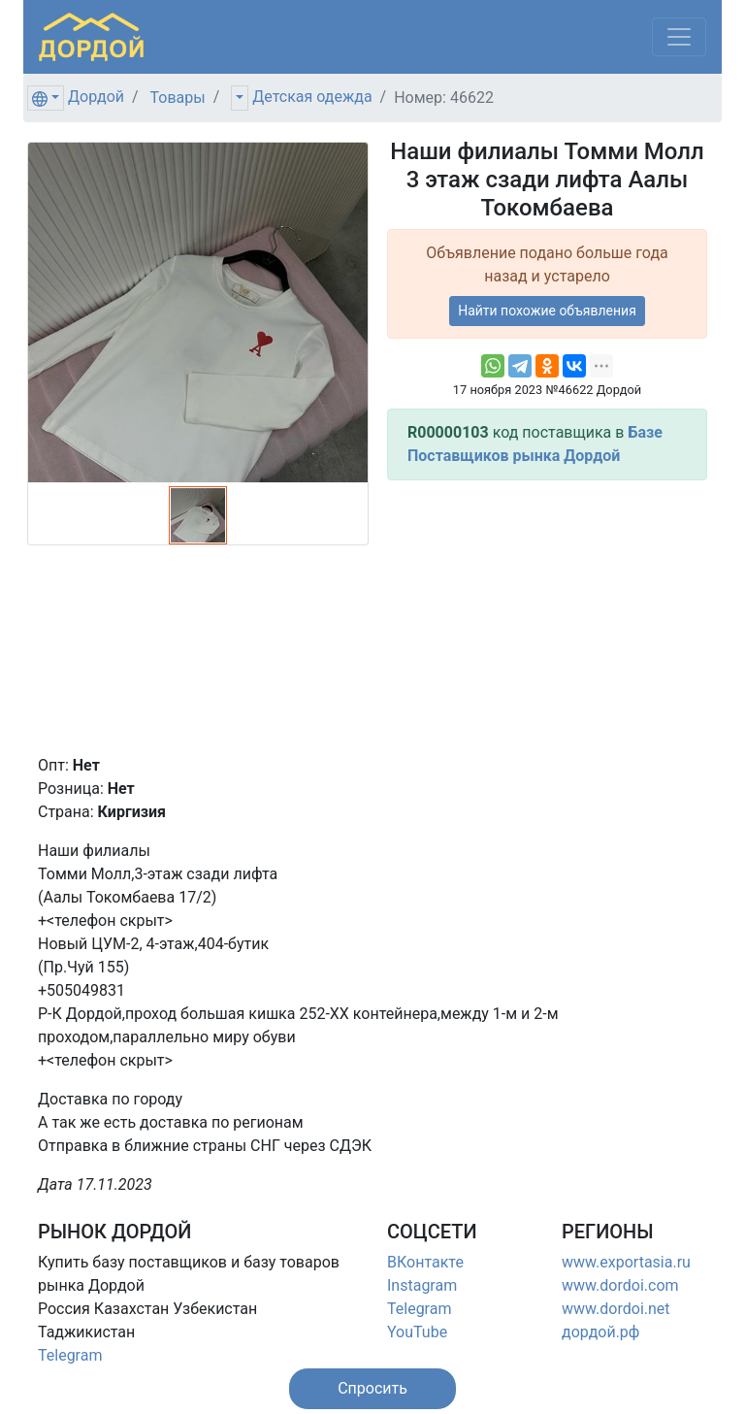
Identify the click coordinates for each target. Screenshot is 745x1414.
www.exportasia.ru (626, 1262)
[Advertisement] (547, 617)
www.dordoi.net (616, 1308)
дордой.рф (600, 1332)
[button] (372, 1388)
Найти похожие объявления (547, 310)
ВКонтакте (425, 1262)
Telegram (70, 1355)
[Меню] (679, 36)
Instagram (422, 1285)
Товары (178, 97)
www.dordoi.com (620, 1285)
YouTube (417, 1332)
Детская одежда (312, 96)
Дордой (96, 96)
